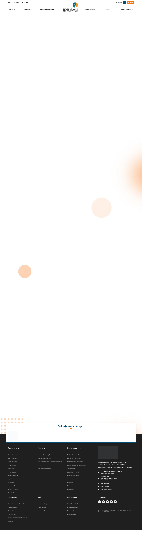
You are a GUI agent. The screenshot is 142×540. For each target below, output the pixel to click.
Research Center (13, 489)
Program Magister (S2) (44, 458)
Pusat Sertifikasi (42, 507)
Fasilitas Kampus (13, 461)
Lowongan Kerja (42, 504)
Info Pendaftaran (72, 507)
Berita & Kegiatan (13, 475)
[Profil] (11, 9)
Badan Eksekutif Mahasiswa (75, 455)
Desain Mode (12, 511)
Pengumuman (71, 514)
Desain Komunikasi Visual (16, 504)
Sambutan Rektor (13, 455)
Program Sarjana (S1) (44, 455)
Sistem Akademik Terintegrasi (76, 465)
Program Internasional (44, 468)
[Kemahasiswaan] (48, 9)
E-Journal (70, 486)
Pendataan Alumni (73, 475)
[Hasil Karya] (91, 9)
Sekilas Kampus (12, 458)
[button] (124, 2)
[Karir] (108, 9)
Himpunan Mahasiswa (74, 458)
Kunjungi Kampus (72, 511)
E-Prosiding (70, 489)
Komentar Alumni (43, 511)
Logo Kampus (12, 479)
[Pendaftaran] (126, 9)
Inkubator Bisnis (13, 486)
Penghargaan (12, 472)
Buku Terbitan (12, 493)
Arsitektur (11, 521)
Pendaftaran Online (73, 504)
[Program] (28, 9)
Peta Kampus (12, 465)
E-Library (70, 482)
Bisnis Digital (12, 514)
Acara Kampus (71, 468)
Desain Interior (12, 507)
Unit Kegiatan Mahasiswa (75, 461)
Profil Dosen (11, 468)
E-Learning (70, 479)
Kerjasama (11, 482)
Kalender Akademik (73, 472)
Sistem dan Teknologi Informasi (17, 517)
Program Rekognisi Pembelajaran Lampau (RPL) (50, 463)
